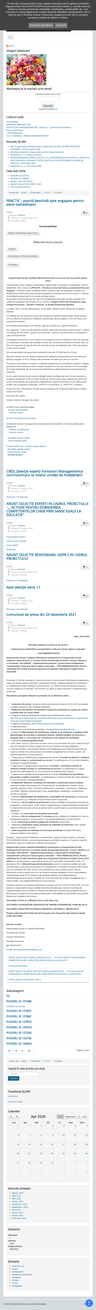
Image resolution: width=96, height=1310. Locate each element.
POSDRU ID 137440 (18, 1001)
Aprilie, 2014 (17, 1212)
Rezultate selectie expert (19, 449)
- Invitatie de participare (17, 410)
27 (18, 1163)
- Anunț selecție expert (17, 441)
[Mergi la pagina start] (9, 1051)
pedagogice (17, 1286)
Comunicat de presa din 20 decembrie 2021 (41, 614)
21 (29, 1153)
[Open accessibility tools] (89, 1303)
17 (63, 1144)
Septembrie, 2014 (20, 1207)
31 (29, 1126)
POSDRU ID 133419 (18, 1027)
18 (75, 1144)
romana (15, 1280)
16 (52, 1144)
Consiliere (12, 264)
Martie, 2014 (17, 1215)
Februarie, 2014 (19, 1218)
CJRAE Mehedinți (14, 133)
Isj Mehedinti (13, 1096)
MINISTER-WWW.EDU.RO (18, 124)
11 (75, 1135)
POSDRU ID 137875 (18, 1022)
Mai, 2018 (16, 1196)
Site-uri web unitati (14, 130)
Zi (79, 1116)
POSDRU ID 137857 (18, 1011)
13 (18, 1144)
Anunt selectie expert (15, 537)
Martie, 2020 (17, 1193)
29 (41, 1163)
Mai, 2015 (16, 1198)
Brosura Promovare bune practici (21, 418)
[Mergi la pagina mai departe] (23, 1051)
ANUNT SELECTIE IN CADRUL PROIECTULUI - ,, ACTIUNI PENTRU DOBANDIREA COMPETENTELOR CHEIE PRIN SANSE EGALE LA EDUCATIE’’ (47, 958)
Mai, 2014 (16, 1210)
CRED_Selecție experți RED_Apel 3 (24, 979)
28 (29, 1163)
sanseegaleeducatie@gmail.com (60, 729)
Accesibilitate (12, 122)
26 (86, 1153)
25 (75, 1153)
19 (86, 1144)
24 (63, 1153)
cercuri (15, 1283)
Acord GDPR (12, 545)
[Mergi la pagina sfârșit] (29, 1051)
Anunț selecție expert (17, 452)
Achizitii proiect (15, 455)
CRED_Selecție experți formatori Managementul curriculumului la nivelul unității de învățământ (44, 473)
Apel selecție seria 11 (23, 587)
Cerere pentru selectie (16, 541)
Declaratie (11, 549)
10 (63, 1135)
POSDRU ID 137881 (18, 1016)
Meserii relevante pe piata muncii (23, 233)
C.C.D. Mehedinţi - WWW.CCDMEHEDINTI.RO (27, 136)
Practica (12, 249)
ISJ (7, 996)
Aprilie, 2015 (17, 1201)
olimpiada (16, 1277)
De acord (61, 25)
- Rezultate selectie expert (18, 438)
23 (52, 1153)
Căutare (13, 1078)
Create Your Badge (15, 1102)
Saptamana (70, 1116)
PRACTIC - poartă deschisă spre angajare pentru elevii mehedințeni (45, 202)
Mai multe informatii (41, 25)
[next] (17, 1117)
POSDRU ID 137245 (18, 1033)
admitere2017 (18, 1272)
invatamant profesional (22, 1274)
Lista (84, 1116)
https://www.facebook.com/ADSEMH (48, 724)
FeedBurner (52, 109)
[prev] (11, 1117)
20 (18, 1153)
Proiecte (21, 215)
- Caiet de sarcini (14, 412)
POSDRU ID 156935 (18, 1044)
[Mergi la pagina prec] (16, 1051)
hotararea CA (18, 1266)
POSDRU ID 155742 (18, 1038)
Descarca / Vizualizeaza (17, 497)
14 (29, 1144)
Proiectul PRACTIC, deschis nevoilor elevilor (26, 446)
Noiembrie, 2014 (19, 1204)
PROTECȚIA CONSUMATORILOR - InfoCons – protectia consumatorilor (38, 127)
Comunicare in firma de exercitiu (22, 256)
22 (41, 1153)
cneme (15, 1269)
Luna (60, 1116)
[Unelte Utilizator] (85, 213)
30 (18, 1126)
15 (41, 1144)
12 (86, 1135)
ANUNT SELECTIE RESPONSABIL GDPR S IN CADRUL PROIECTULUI (46, 556)
